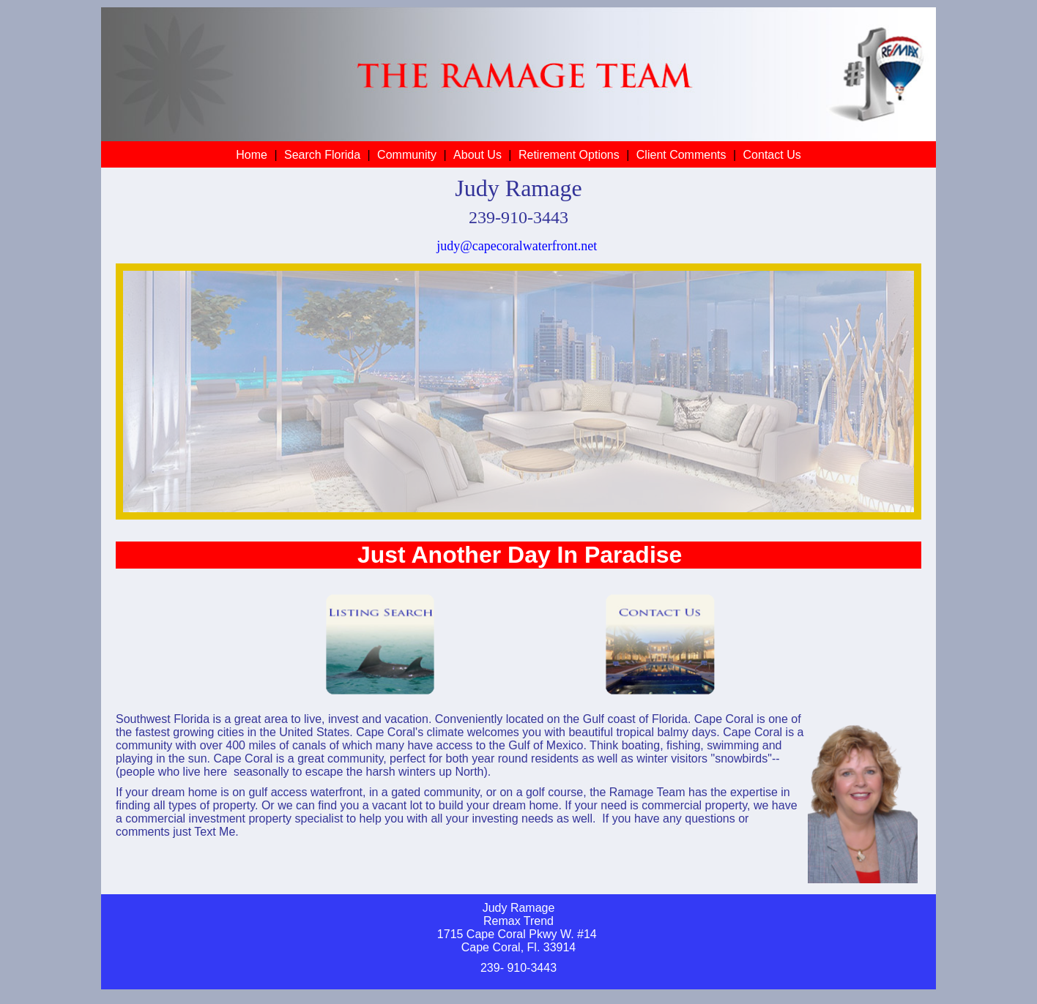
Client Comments (681, 155)
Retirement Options (569, 155)
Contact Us (772, 155)
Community (406, 155)
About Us (477, 155)
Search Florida (322, 155)
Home (251, 155)
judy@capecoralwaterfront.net (516, 246)
